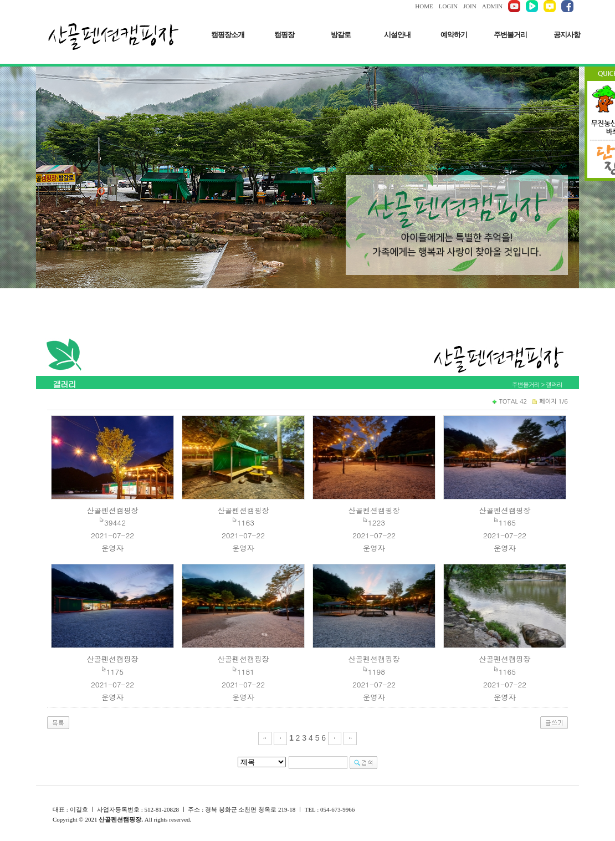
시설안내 (397, 34)
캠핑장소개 (227, 34)
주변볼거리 (510, 34)
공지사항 (567, 34)
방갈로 (341, 34)
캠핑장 (284, 34)
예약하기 (453, 34)
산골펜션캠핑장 (112, 510)
